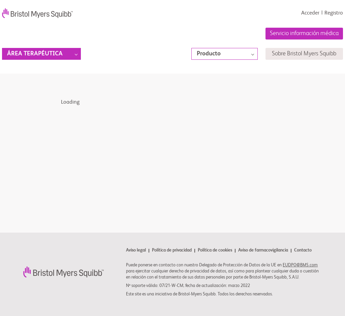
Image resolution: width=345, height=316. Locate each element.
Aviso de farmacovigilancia (263, 251)
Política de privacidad (172, 251)
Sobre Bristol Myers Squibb (304, 54)
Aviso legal (136, 251)
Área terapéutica (35, 54)
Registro (333, 13)
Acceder (310, 13)
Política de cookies (215, 251)
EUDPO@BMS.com (300, 265)
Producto (209, 54)
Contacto (303, 250)
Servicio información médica (304, 33)
